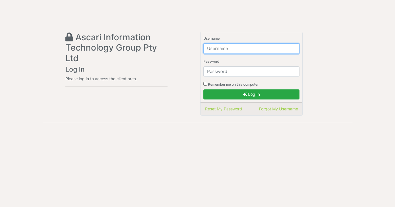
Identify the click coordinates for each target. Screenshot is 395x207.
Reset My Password (223, 108)
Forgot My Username (278, 108)
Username (211, 38)
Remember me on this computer (230, 84)
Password (211, 61)
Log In (251, 94)
